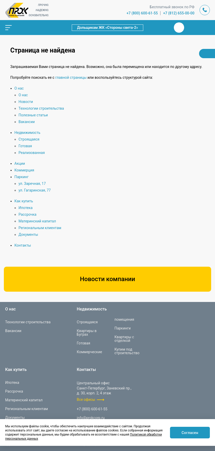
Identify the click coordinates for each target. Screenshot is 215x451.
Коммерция (24, 170)
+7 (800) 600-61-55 (142, 13)
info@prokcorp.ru (91, 418)
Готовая (25, 146)
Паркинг (21, 177)
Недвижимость (27, 133)
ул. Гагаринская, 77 (35, 190)
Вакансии (27, 122)
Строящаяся (29, 139)
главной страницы (71, 77)
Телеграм (191, 27)
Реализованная (32, 153)
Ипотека (26, 208)
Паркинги (122, 328)
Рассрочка (28, 214)
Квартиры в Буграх (87, 332)
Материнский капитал (37, 221)
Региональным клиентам (40, 228)
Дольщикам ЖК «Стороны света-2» (107, 27)
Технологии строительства (41, 108)
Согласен (190, 433)
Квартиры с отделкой (124, 339)
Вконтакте (179, 27)
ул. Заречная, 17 (32, 183)
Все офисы (86, 399)
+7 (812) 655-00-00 (178, 13)
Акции (19, 163)
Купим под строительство (126, 351)
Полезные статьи (33, 115)
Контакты (22, 245)
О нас (19, 88)
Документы (28, 234)
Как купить (23, 201)
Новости (26, 102)
